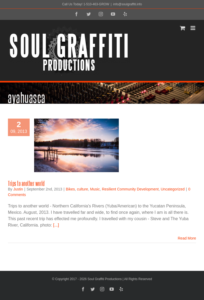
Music (95, 189)
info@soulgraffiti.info (127, 4)
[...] (56, 225)
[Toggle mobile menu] (193, 28)
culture (82, 189)
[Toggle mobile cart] (182, 28)
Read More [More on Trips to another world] (187, 238)
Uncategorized (172, 189)
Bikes (70, 189)
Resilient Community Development (130, 189)
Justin (18, 189)
